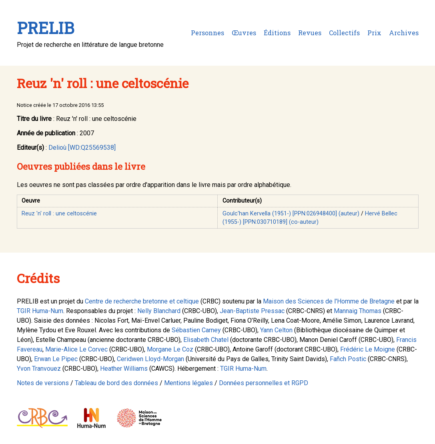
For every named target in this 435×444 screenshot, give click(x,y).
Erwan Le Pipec (56, 359)
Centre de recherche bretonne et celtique (142, 301)
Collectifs (344, 32)
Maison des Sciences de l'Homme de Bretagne (329, 301)
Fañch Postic (348, 359)
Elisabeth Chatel (206, 340)
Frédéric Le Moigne (367, 349)
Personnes (207, 32)
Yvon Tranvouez (39, 368)
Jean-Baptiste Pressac (252, 311)
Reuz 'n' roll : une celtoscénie (59, 213)
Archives (404, 32)
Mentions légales (188, 383)
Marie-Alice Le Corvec (76, 349)
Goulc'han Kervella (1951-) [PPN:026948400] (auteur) (291, 213)
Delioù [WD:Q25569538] (82, 147)
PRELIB (45, 27)
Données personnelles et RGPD (263, 383)
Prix (374, 32)
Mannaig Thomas (357, 311)
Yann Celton (276, 330)
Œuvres (244, 32)
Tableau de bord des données (116, 383)
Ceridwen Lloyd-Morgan (150, 359)
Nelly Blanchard (158, 311)
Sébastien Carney (196, 330)
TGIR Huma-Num (40, 311)
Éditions (277, 32)
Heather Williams (124, 368)
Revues (309, 32)
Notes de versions (43, 383)
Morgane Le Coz (170, 349)
